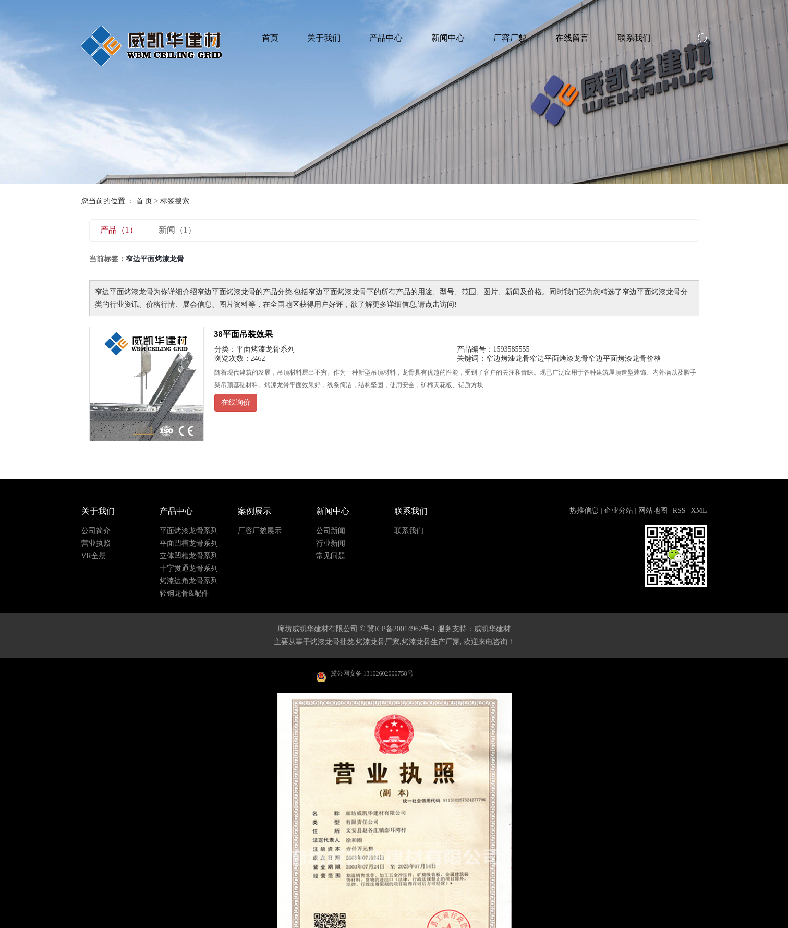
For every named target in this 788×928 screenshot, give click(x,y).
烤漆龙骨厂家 (377, 642)
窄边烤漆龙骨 (508, 359)
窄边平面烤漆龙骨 (559, 359)
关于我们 (324, 37)
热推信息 (584, 510)
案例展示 (254, 511)
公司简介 (96, 531)
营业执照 (96, 543)
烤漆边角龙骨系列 (189, 581)
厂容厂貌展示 (260, 531)
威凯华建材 (492, 629)
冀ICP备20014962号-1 (401, 629)
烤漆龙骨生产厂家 (431, 642)
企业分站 (618, 510)
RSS (679, 510)
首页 (270, 37)
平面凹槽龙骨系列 (189, 543)
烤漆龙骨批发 (332, 642)
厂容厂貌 (510, 37)
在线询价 (235, 402)
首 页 (144, 201)
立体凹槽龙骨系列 (189, 556)
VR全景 (93, 556)
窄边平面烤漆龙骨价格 (624, 359)
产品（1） (119, 229)
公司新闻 (330, 531)
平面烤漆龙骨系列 (265, 349)
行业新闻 (330, 543)
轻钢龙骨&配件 (184, 593)
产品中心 (386, 37)
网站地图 (653, 510)
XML (698, 510)
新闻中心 (448, 37)
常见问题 (330, 556)
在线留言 (572, 37)
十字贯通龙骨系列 (189, 568)
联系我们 (634, 37)
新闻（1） (177, 229)
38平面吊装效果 (243, 334)
